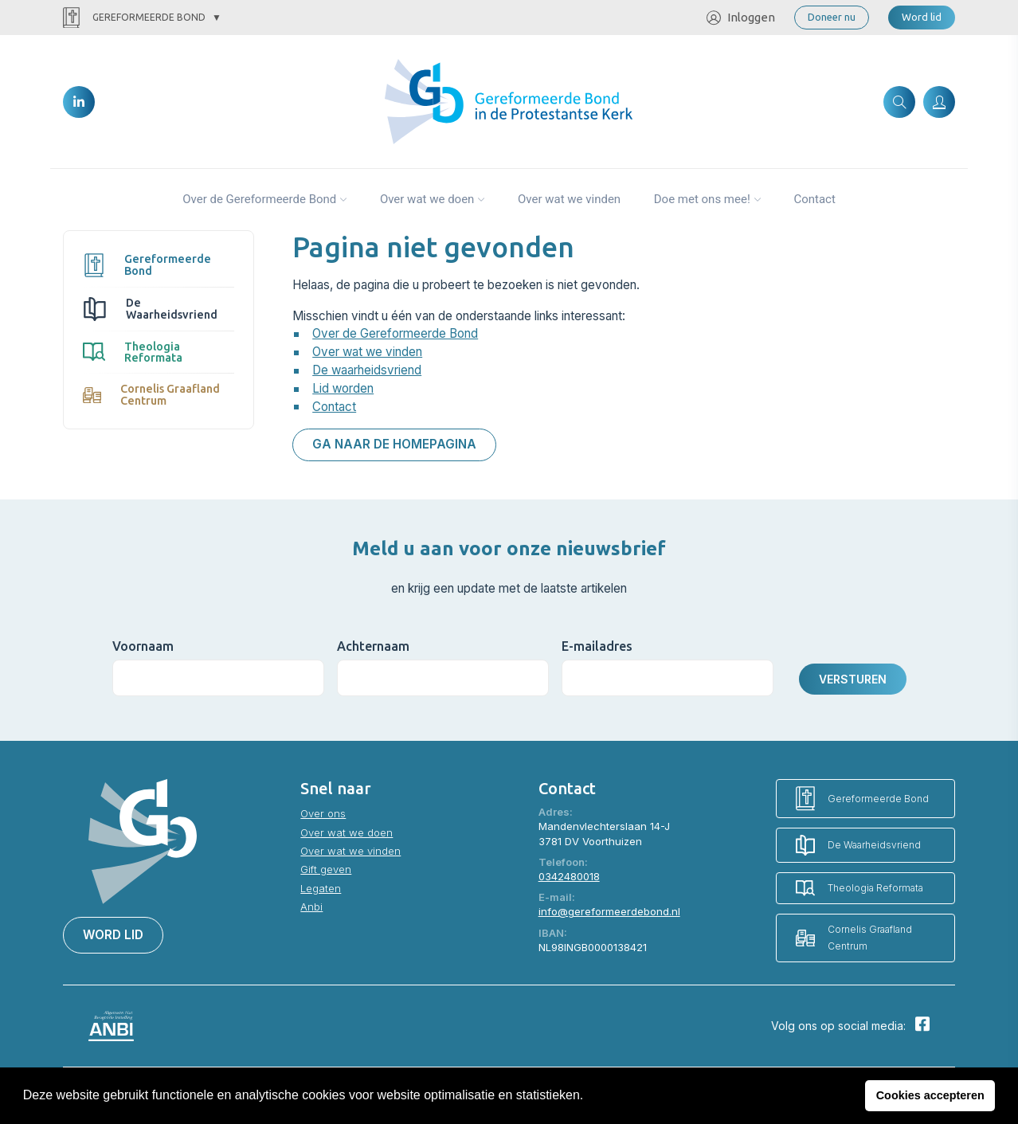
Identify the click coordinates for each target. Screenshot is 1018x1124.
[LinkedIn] (79, 102)
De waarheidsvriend (366, 370)
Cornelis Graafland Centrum (151, 394)
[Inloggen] (939, 102)
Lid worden (343, 388)
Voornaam (143, 646)
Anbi (311, 906)
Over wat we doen (427, 199)
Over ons (323, 813)
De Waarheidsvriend (150, 308)
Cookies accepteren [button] (930, 1095)
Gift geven (325, 869)
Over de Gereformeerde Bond (259, 199)
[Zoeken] (899, 102)
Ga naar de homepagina (394, 444)
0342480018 (569, 876)
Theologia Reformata (132, 352)
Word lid (922, 16)
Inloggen (741, 18)
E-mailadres (597, 646)
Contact (814, 199)
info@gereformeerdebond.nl (609, 911)
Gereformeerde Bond (134, 18)
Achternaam (373, 646)
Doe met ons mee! (702, 199)
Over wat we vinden (569, 199)
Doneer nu (832, 16)
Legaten (320, 888)
